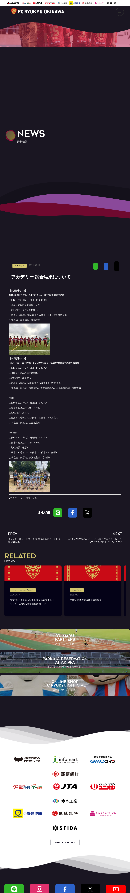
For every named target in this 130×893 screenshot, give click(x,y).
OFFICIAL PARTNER (65, 842)
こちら (33, 498)
